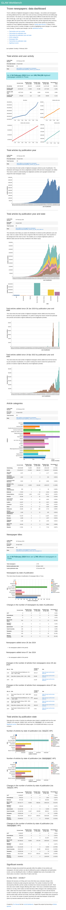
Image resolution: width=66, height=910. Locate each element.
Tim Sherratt (16, 904)
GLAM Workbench (28, 904)
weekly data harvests (40, 24)
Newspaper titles (13, 39)
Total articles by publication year (17, 33)
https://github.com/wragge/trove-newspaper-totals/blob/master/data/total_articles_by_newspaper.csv (29, 550)
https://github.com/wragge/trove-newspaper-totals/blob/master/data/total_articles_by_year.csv (28, 164)
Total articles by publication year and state (20, 35)
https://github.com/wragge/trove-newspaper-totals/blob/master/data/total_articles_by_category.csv (28, 418)
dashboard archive (38, 28)
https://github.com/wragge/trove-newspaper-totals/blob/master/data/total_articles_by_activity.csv (28, 69)
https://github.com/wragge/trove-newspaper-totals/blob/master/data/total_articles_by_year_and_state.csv (29, 229)
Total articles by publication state (17, 41)
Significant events (14, 43)
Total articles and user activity (17, 31)
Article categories (13, 37)
